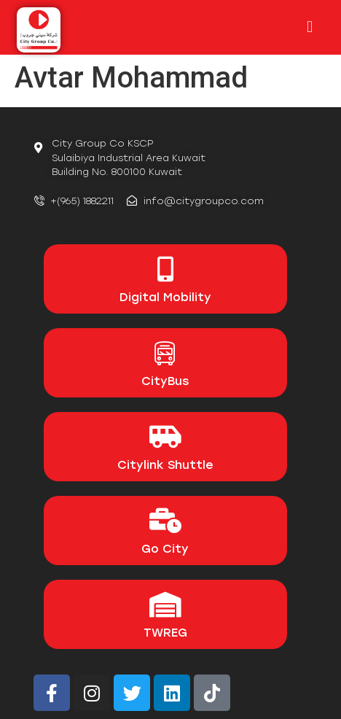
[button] (310, 27)
